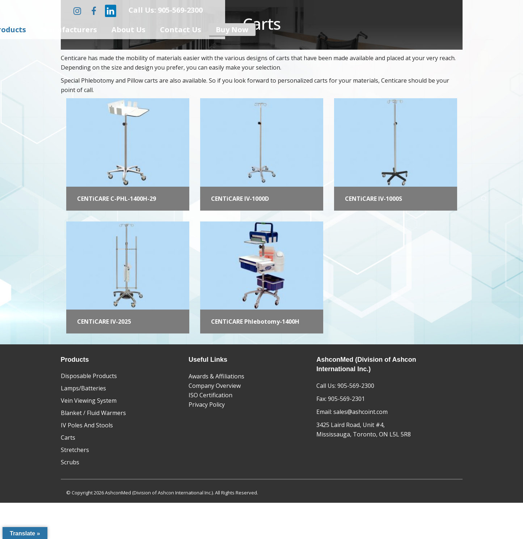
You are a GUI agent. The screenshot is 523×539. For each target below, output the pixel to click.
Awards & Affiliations (216, 376)
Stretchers (75, 450)
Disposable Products (89, 376)
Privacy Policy (207, 405)
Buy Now (232, 29)
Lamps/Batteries (83, 388)
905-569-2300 (355, 386)
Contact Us (180, 29)
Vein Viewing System (89, 401)
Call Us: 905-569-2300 (165, 10)
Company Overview (215, 386)
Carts (68, 437)
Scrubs (70, 462)
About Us (128, 29)
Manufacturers (69, 29)
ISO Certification (210, 395)
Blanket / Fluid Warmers (93, 413)
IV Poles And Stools (87, 425)
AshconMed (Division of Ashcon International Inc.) (159, 492)
